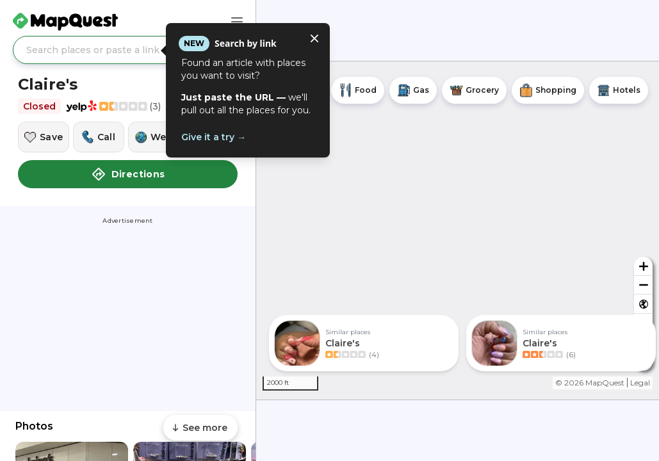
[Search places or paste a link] (128, 50)
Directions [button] (128, 174)
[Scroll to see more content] (200, 428)
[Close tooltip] (314, 38)
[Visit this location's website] (153, 137)
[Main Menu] (237, 21)
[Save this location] (43, 137)
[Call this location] (98, 137)
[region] (457, 230)
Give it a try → (213, 137)
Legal (640, 382)
